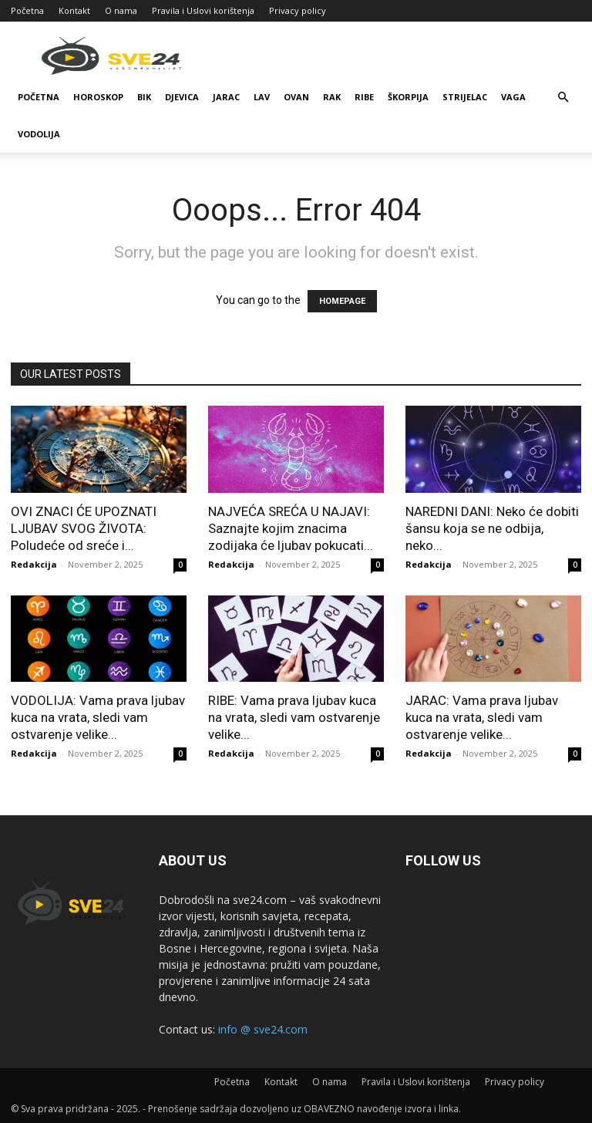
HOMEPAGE (342, 301)
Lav (262, 97)
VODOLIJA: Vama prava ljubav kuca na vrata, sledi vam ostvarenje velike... (98, 717)
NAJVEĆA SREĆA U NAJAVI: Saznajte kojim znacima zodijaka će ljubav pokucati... (290, 528)
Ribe (364, 97)
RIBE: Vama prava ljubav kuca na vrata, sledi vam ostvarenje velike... (294, 717)
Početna (27, 10)
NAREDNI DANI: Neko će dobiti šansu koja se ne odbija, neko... (492, 528)
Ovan (296, 97)
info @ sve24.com (263, 1029)
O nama (121, 10)
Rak (332, 97)
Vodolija (39, 134)
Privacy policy (297, 10)
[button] (562, 97)
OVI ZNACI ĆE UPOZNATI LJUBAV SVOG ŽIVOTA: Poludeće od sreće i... (83, 528)
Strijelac (464, 97)
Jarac (226, 97)
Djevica (182, 97)
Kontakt (74, 10)
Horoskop (98, 97)
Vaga (513, 97)
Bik (144, 97)
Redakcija (34, 564)
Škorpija (408, 97)
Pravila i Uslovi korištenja (203, 10)
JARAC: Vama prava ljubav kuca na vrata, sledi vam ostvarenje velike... (481, 717)
